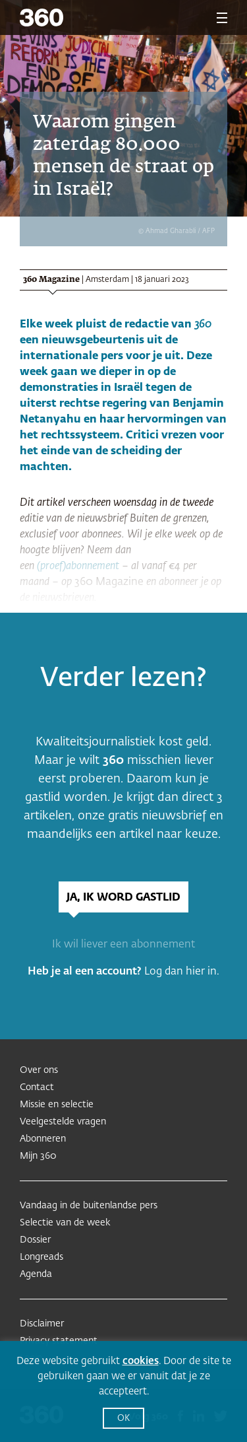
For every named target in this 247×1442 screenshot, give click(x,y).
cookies (141, 1361)
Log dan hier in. (181, 972)
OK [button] (123, 1418)
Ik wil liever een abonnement (123, 945)
